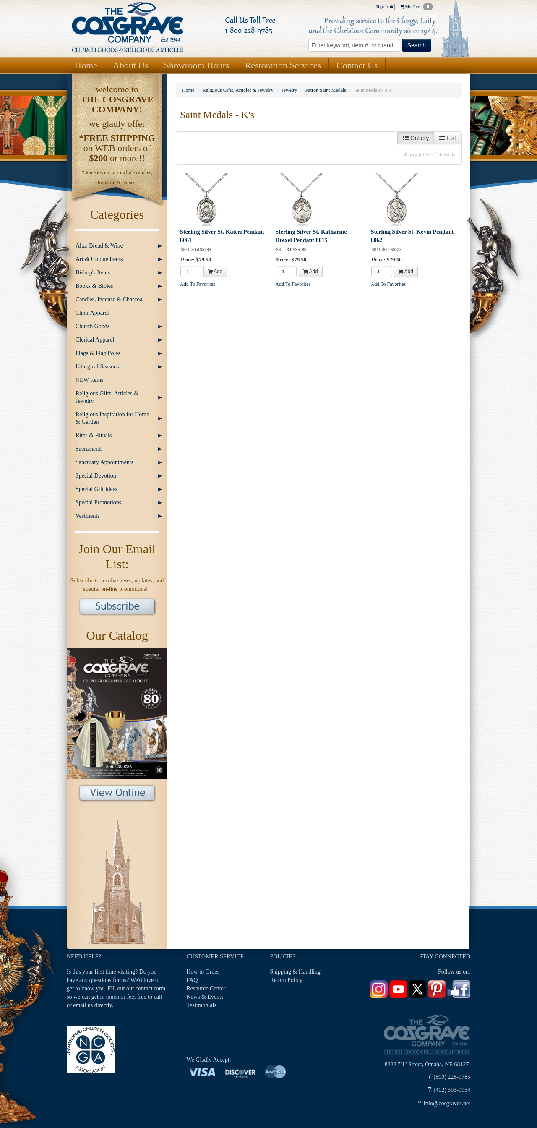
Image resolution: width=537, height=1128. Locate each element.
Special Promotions (98, 502)
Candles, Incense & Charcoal (110, 299)
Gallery (416, 138)
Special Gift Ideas (96, 489)
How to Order (203, 972)
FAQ (192, 980)
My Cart (416, 6)
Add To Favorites (197, 284)
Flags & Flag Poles (98, 353)
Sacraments (89, 449)
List (447, 138)
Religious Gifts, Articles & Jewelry (107, 397)
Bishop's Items (93, 272)
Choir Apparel (92, 313)
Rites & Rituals (94, 435)
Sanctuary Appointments (104, 462)
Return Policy (286, 980)
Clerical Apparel (95, 340)
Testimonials (201, 1005)
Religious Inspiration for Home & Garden (112, 418)
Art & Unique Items (99, 259)
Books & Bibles (94, 286)
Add (215, 271)
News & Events (205, 997)
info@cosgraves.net (447, 1103)
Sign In (384, 6)
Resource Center (206, 988)
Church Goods (92, 326)
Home (86, 65)
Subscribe (117, 607)
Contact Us (357, 65)
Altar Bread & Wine (99, 246)
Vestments (88, 516)
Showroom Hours (196, 65)
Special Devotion (96, 476)
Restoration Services (283, 65)
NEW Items (89, 380)
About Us (131, 65)
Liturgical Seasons (97, 366)
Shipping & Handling (295, 972)
